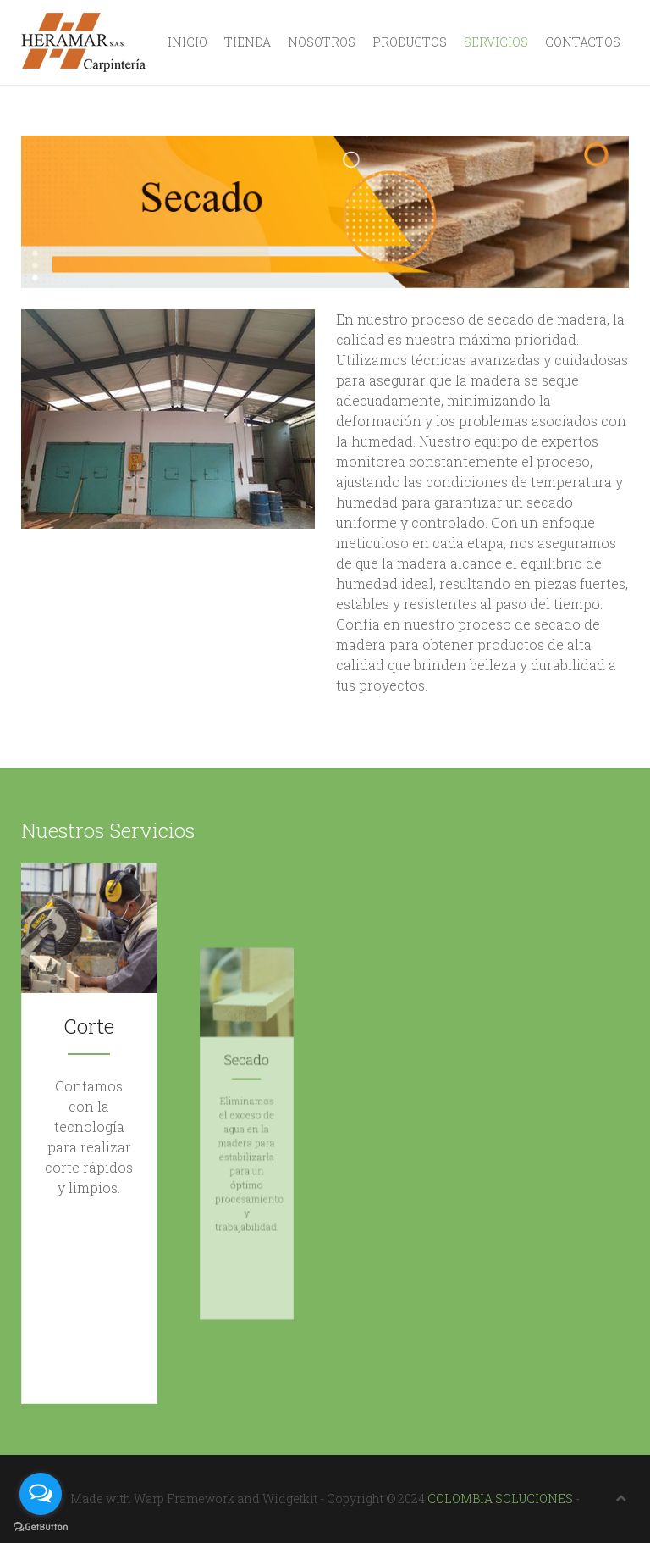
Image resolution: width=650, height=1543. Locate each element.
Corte (89, 1107)
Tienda (247, 42)
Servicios (496, 42)
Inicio (187, 42)
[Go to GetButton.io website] (41, 1526)
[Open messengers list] (40, 1494)
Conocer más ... (89, 1158)
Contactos (582, 42)
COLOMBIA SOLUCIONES (500, 1498)
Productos (409, 42)
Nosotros (321, 42)
